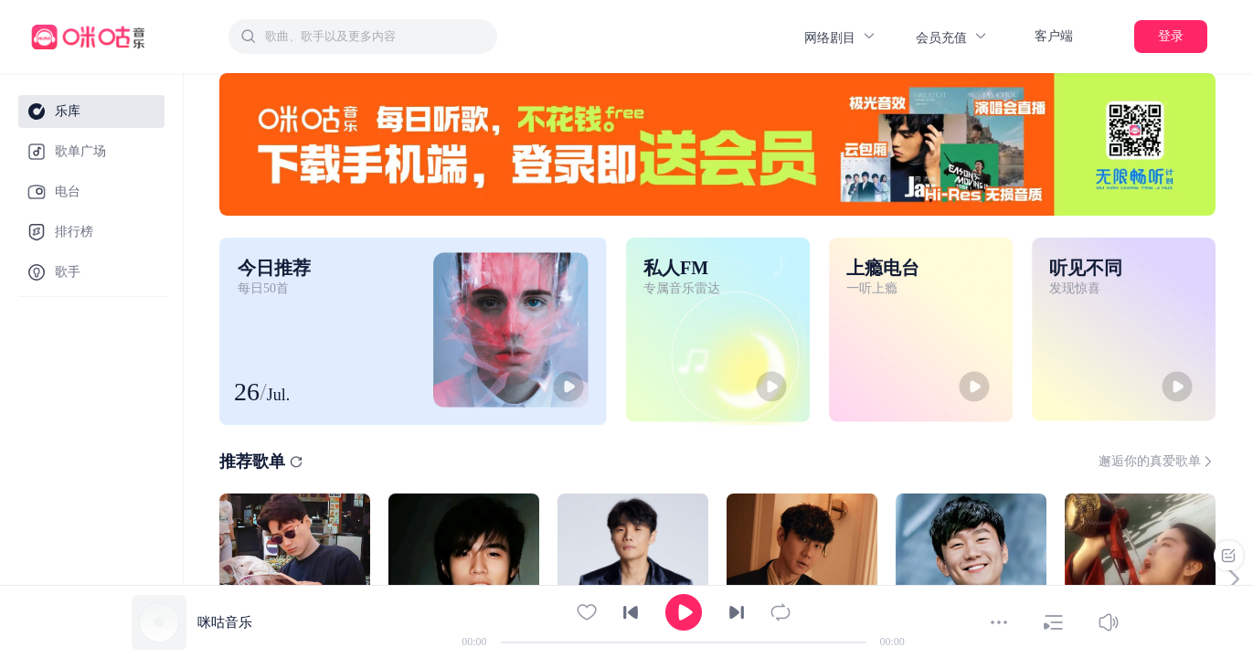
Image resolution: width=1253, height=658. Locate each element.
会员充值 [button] (952, 37)
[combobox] (362, 36)
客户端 (1054, 36)
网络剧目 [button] (840, 37)
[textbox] (375, 36)
